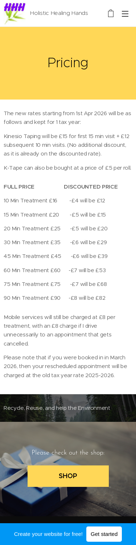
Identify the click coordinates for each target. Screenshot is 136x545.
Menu (125, 13)
